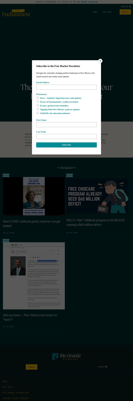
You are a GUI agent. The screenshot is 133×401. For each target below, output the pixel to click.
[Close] (100, 61)
